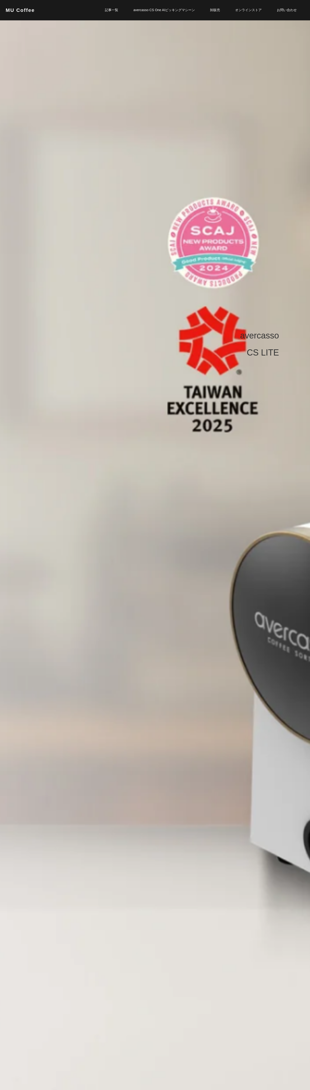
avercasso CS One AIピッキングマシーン (164, 10)
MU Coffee (20, 10)
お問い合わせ (287, 10)
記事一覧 (111, 10)
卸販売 (215, 10)
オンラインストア (248, 10)
